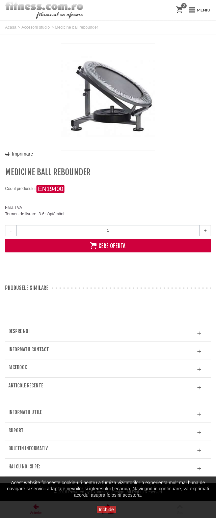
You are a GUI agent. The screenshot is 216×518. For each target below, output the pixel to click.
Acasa (10, 27)
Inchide (106, 509)
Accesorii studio (35, 27)
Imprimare (22, 154)
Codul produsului (20, 188)
